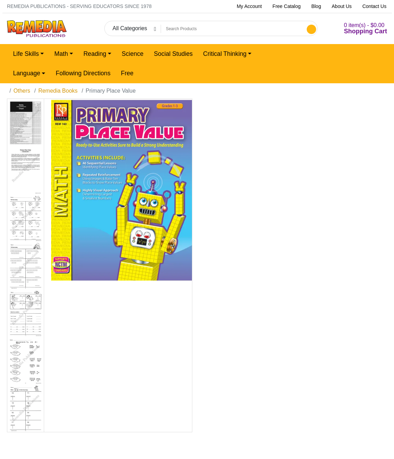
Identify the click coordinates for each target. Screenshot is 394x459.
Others (22, 91)
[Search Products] (233, 29)
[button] (357, 28)
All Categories (129, 28)
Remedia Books (58, 91)
